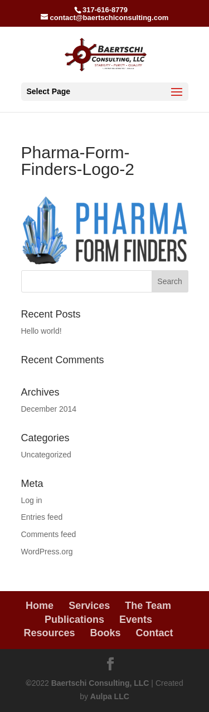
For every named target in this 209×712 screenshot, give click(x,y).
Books (105, 632)
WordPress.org (47, 551)
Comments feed (48, 534)
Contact (154, 632)
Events (135, 619)
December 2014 (49, 408)
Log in (31, 500)
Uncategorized (46, 454)
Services (89, 605)
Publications (74, 619)
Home (40, 605)
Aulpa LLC (109, 696)
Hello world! (41, 330)
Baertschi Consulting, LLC (100, 683)
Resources (49, 632)
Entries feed (42, 517)
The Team (148, 605)
